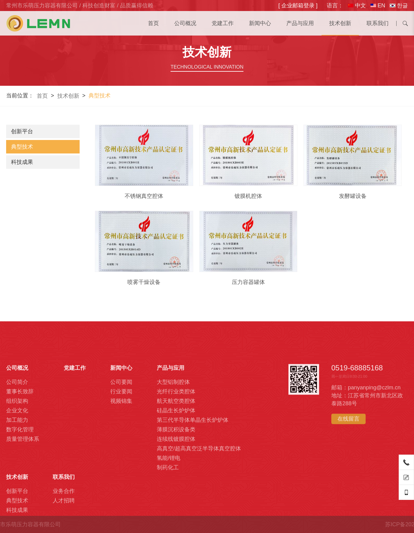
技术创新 (340, 23)
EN (378, 5)
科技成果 (22, 162)
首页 (153, 23)
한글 (399, 5)
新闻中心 (260, 23)
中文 (357, 5)
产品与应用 (300, 23)
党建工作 (223, 23)
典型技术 (22, 147)
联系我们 (378, 23)
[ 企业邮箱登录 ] (298, 5)
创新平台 (22, 131)
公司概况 (185, 23)
